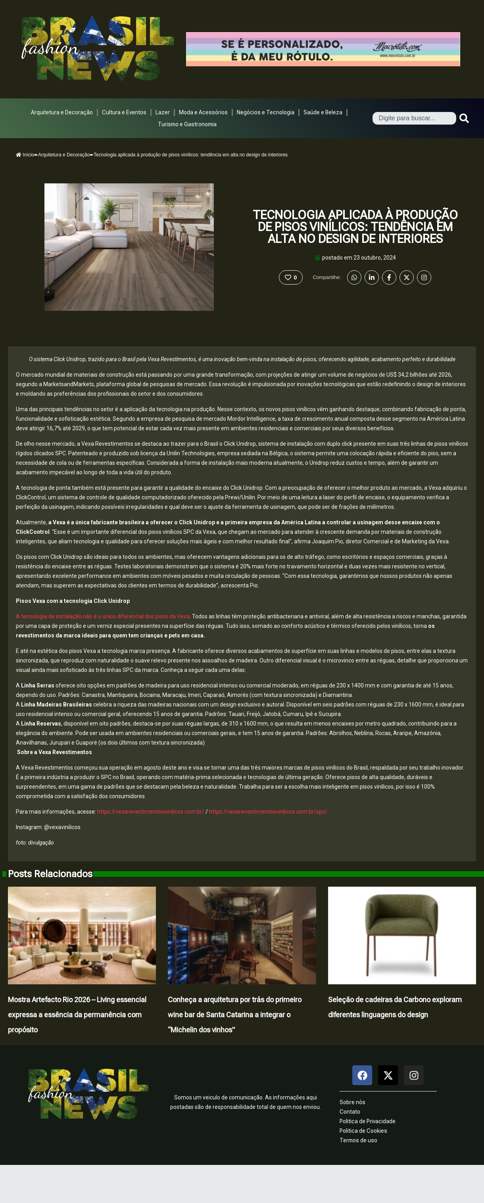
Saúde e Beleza (322, 112)
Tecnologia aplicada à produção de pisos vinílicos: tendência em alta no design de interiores (355, 227)
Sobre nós (352, 1102)
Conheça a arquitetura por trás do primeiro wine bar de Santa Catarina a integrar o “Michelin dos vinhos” (235, 1014)
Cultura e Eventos (124, 112)
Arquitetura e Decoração (62, 112)
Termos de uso (358, 1140)
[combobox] (414, 118)
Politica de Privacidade (368, 1121)
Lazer (163, 112)
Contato (350, 1112)
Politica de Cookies (363, 1131)
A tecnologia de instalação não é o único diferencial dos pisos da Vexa (103, 616)
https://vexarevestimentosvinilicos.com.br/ (150, 811)
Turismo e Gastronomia (187, 124)
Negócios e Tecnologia (265, 112)
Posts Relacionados (50, 874)
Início (25, 155)
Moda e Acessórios (203, 112)
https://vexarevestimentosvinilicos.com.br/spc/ (268, 811)
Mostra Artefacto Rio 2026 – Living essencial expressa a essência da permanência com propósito (77, 1014)
